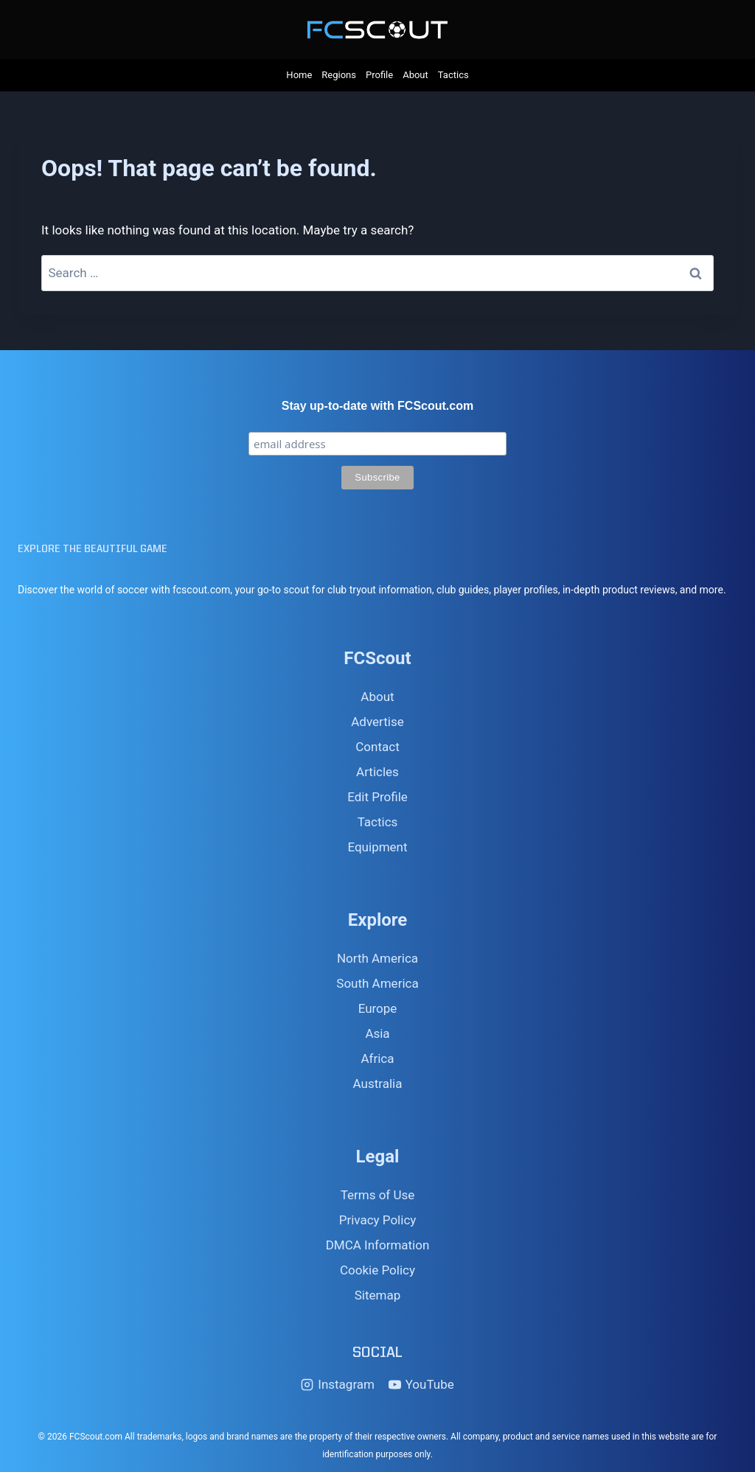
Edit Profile (377, 796)
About (415, 74)
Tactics (453, 74)
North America (377, 958)
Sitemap (378, 1295)
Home (299, 74)
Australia (378, 1083)
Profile (379, 74)
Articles (377, 771)
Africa (377, 1058)
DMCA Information (378, 1245)
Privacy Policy (378, 1220)
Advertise (377, 721)
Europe (377, 1008)
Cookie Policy (377, 1270)
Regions (338, 74)
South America (377, 983)
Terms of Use (378, 1194)
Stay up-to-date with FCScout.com (377, 406)
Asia (377, 1033)
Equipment (377, 847)
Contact (377, 746)
